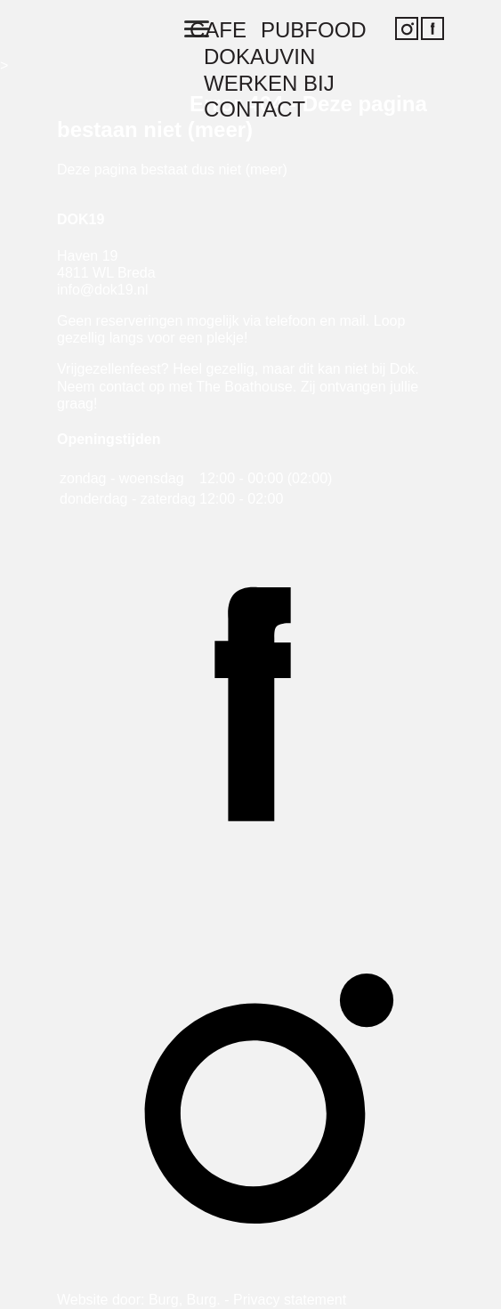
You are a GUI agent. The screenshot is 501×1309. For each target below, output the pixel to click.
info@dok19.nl (103, 289)
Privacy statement (289, 1299)
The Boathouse (244, 386)
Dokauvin (259, 57)
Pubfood (314, 31)
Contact (254, 110)
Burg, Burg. (185, 1299)
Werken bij (269, 84)
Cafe (218, 31)
